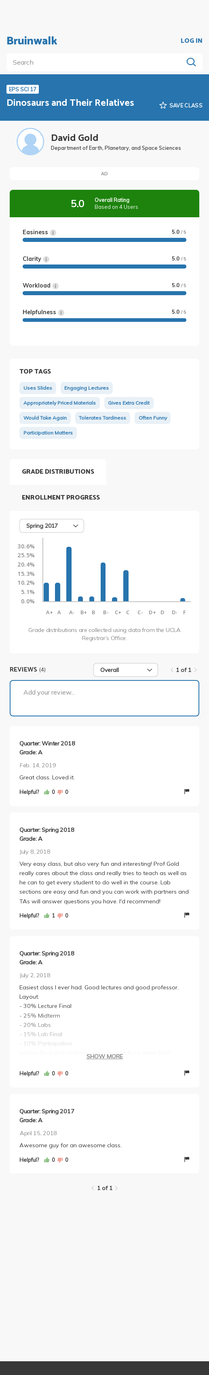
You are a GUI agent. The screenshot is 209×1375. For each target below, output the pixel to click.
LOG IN (192, 41)
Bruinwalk (31, 41)
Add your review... (49, 692)
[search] (96, 62)
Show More (105, 1056)
